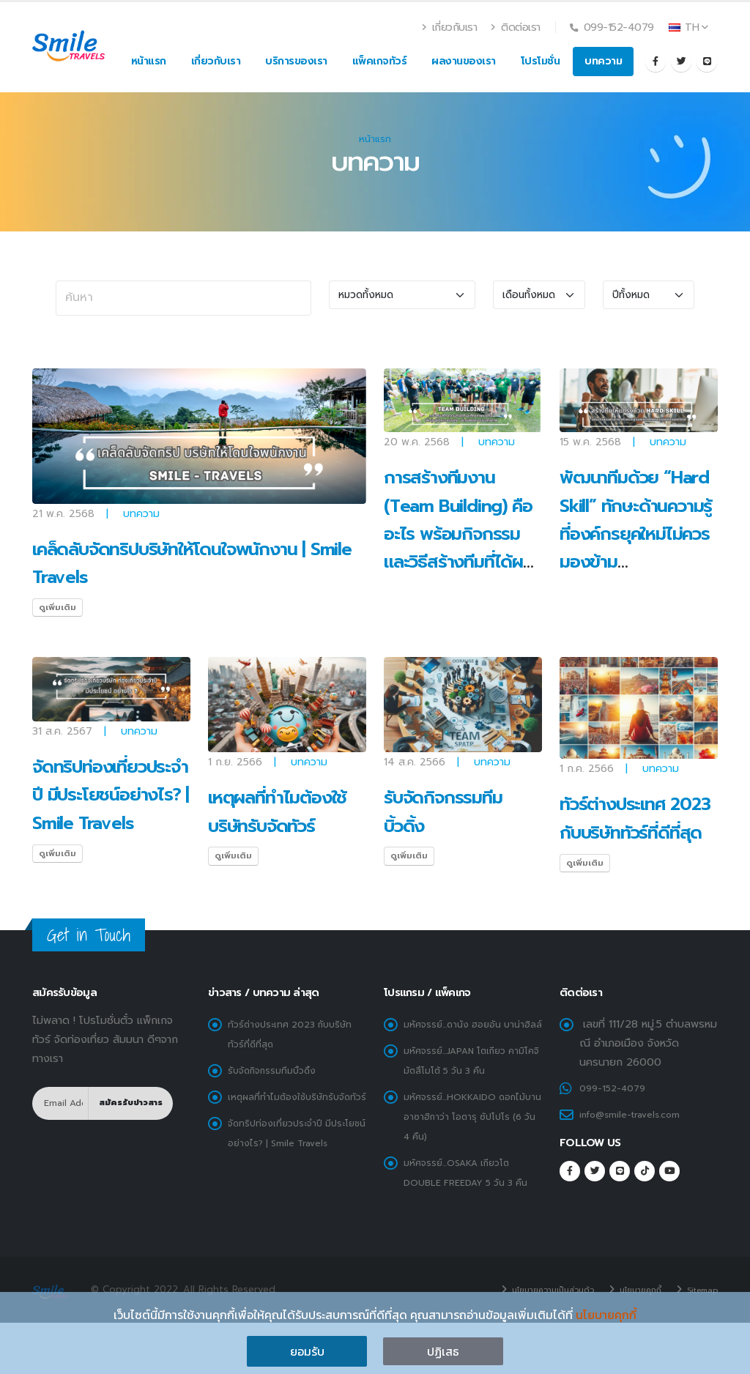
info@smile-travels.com (636, 1113)
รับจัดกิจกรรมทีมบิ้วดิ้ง (279, 1069)
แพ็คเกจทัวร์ (379, 61)
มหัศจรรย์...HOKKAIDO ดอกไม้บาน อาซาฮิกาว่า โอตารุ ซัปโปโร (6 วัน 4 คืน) (471, 1132)
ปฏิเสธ (443, 1351)
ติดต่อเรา (516, 27)
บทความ (603, 61)
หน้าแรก (148, 61)
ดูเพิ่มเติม (57, 607)
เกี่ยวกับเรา (450, 27)
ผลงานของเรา (463, 61)
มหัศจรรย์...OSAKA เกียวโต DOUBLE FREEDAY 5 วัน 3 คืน (467, 1196)
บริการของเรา (296, 61)
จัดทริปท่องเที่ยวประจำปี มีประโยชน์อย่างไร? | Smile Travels (110, 795)
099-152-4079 (616, 1088)
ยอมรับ (307, 1351)
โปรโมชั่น (540, 61)
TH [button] (688, 27)
